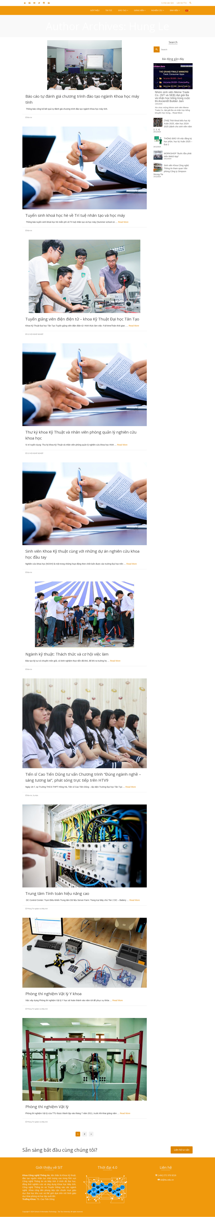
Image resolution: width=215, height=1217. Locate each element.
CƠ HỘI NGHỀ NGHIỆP (35, 334)
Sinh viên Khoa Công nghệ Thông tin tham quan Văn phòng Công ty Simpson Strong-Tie (171, 170)
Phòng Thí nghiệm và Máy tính (37, 909)
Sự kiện (35, 795)
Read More (123, 222)
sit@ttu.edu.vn (166, 1180)
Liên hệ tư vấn (181, 1150)
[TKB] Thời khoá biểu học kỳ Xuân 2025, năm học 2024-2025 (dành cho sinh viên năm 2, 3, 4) (172, 125)
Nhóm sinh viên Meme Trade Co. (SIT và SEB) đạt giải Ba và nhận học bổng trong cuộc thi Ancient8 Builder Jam (172, 97)
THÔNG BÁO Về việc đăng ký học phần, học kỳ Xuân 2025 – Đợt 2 (178, 141)
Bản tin (29, 117)
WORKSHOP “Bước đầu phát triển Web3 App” (177, 155)
